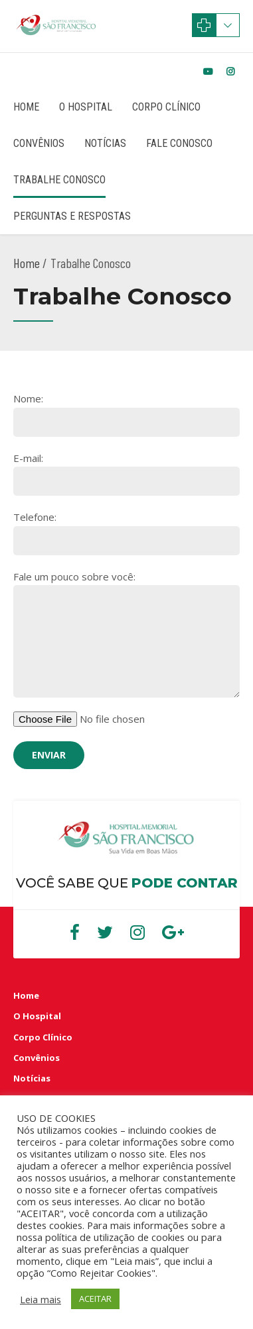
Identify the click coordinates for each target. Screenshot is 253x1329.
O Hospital (85, 107)
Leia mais (40, 1299)
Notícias (105, 143)
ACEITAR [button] (95, 1299)
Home (26, 107)
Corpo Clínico (166, 107)
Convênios (38, 143)
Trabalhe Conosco (59, 179)
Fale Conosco (179, 143)
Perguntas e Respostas (72, 216)
